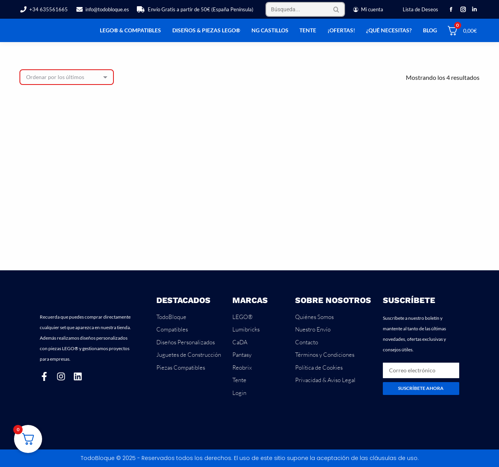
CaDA (240, 342)
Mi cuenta (368, 9)
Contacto (306, 342)
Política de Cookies (319, 367)
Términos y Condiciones (324, 354)
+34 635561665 (43, 9)
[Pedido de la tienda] (66, 77)
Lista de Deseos (420, 9)
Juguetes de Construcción (188, 354)
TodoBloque (171, 317)
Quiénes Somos (314, 317)
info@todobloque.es (102, 9)
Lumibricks (246, 329)
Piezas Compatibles (180, 367)
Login (239, 393)
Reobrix (242, 367)
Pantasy (241, 354)
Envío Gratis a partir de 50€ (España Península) (195, 9)
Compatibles (172, 329)
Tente (239, 380)
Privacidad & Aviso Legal (325, 380)
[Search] (305, 9)
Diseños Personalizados (185, 342)
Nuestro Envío (313, 329)
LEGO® (242, 317)
